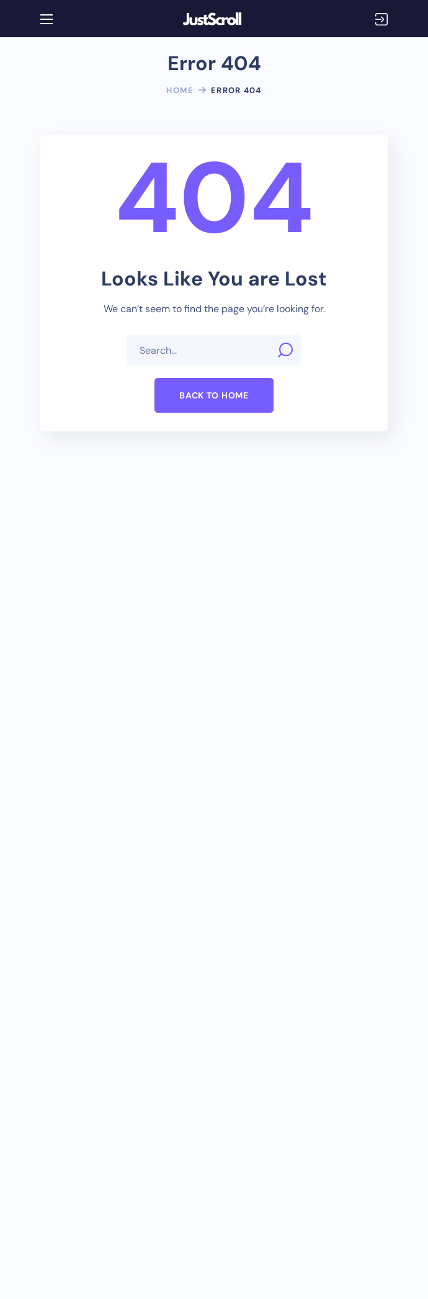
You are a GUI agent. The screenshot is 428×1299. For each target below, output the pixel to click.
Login (381, 19)
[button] (213, 395)
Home (180, 90)
